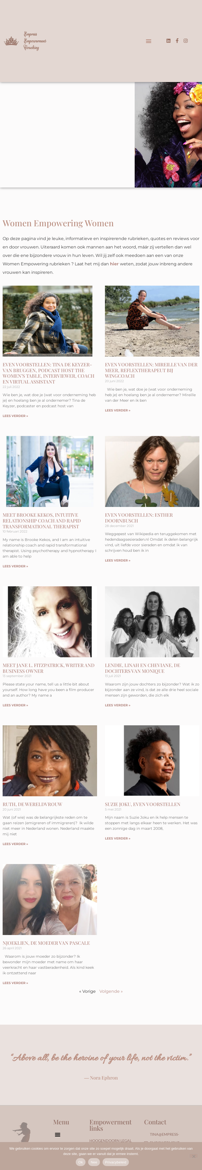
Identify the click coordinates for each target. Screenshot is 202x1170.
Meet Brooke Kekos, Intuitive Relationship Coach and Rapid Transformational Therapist (42, 520)
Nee (94, 1162)
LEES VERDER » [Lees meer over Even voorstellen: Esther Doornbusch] (117, 560)
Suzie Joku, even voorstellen (142, 804)
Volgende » (111, 991)
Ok (80, 1162)
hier (114, 263)
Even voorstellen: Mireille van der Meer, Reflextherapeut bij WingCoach (151, 370)
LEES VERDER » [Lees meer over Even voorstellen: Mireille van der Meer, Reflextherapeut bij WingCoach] (117, 410)
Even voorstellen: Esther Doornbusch (139, 518)
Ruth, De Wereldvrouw (32, 804)
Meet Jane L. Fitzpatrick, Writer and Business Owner (48, 668)
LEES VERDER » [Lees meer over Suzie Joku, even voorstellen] (117, 838)
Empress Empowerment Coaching (35, 41)
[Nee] (193, 1155)
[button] (148, 41)
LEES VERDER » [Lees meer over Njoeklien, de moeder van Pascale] (15, 983)
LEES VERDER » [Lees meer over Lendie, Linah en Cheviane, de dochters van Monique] (117, 705)
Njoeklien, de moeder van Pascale (46, 943)
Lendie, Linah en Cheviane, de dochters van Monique (142, 668)
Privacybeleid (116, 1162)
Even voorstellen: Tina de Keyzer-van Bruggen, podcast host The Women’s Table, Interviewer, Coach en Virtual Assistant (48, 373)
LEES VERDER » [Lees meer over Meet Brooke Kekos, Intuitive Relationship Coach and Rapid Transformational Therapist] (15, 566)
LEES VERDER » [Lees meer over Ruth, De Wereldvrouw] (15, 844)
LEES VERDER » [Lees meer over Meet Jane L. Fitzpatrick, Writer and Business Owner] (15, 705)
